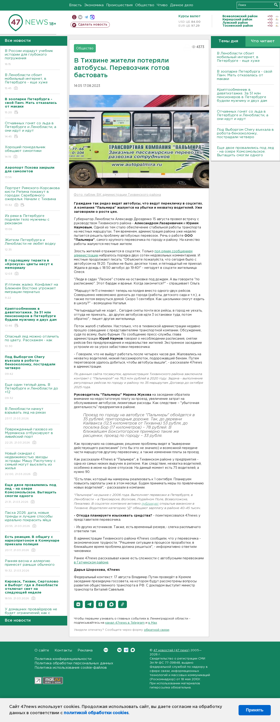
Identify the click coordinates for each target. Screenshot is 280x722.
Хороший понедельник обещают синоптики (32, 152)
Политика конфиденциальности (63, 658)
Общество (144, 5)
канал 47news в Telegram (125, 623)
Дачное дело (181, 5)
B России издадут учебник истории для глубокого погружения (32, 57)
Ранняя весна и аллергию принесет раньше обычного (32, 566)
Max (133, 650)
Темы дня (228, 41)
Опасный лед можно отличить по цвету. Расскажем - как (32, 341)
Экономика (94, 5)
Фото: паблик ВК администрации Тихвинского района (117, 194)
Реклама (85, 650)
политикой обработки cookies (96, 713)
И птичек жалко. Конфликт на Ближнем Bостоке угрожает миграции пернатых (32, 291)
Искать (276, 4)
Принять (254, 710)
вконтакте (80, 17)
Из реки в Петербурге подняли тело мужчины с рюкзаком (32, 222)
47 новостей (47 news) (171, 650)
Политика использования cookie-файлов (71, 667)
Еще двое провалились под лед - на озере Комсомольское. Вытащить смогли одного (245, 151)
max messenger (92, 17)
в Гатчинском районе (91, 562)
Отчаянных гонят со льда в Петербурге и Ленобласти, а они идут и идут (32, 130)
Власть (75, 5)
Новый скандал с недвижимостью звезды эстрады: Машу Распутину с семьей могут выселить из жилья (32, 464)
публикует (150, 503)
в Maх (152, 623)
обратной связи (156, 630)
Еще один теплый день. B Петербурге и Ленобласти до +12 (32, 391)
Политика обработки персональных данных (74, 663)
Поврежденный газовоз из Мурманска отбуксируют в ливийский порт (32, 436)
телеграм (86, 17)
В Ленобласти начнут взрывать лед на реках (32, 414)
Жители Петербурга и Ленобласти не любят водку (32, 245)
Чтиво (162, 5)
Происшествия (119, 5)
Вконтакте (106, 650)
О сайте (42, 650)
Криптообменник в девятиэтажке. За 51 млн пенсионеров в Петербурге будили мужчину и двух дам (242, 95)
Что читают (263, 41)
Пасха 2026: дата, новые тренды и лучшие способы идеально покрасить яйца (32, 519)
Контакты (63, 650)
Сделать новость (92, 24)
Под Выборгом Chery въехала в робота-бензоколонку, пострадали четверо (245, 133)
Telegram (126, 650)
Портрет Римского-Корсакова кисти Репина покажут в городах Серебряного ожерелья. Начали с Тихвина (32, 197)
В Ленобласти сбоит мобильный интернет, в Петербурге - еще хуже (32, 82)
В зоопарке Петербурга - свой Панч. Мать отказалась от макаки (244, 75)
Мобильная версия (74, 17)
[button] (78, 604)
